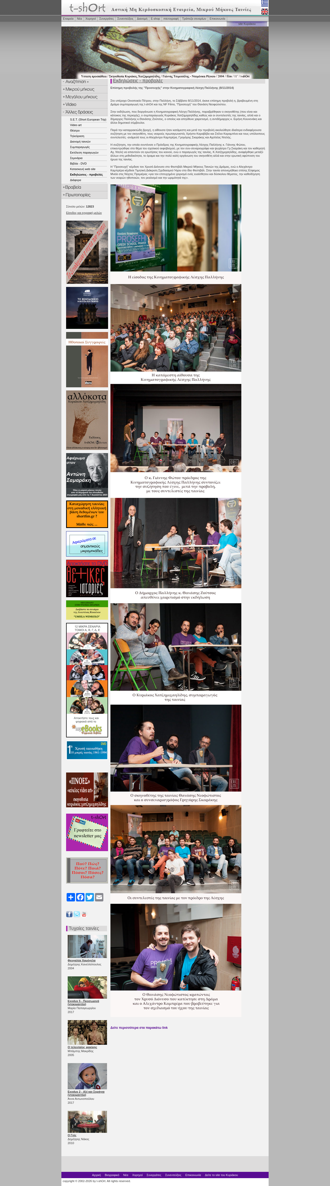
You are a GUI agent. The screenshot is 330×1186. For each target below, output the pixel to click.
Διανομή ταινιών (80, 141)
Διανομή (142, 18)
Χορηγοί (91, 18)
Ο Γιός (72, 1135)
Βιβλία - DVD (78, 163)
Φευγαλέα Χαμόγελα (81, 960)
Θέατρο (75, 130)
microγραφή (171, 18)
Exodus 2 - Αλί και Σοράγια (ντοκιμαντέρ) (86, 1093)
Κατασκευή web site (82, 169)
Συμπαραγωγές (80, 147)
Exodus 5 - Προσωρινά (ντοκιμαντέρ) (83, 1002)
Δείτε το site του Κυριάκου (221, 1175)
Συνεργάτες (106, 18)
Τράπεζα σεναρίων (194, 18)
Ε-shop (155, 18)
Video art (76, 125)
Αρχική (96, 1175)
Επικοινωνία (217, 18)
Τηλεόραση (77, 136)
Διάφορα (75, 180)
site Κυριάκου (247, 23)
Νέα (79, 18)
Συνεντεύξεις (125, 18)
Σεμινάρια (76, 158)
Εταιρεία (68, 18)
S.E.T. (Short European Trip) (88, 119)
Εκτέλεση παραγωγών (84, 152)
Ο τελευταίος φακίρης (82, 1047)
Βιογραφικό (112, 1175)
